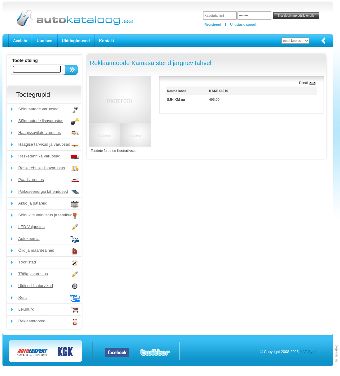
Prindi (303, 83)
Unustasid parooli (243, 24)
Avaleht (20, 40)
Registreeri (212, 24)
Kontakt (106, 40)
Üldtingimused (76, 40)
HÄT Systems (311, 352)
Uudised (44, 40)
